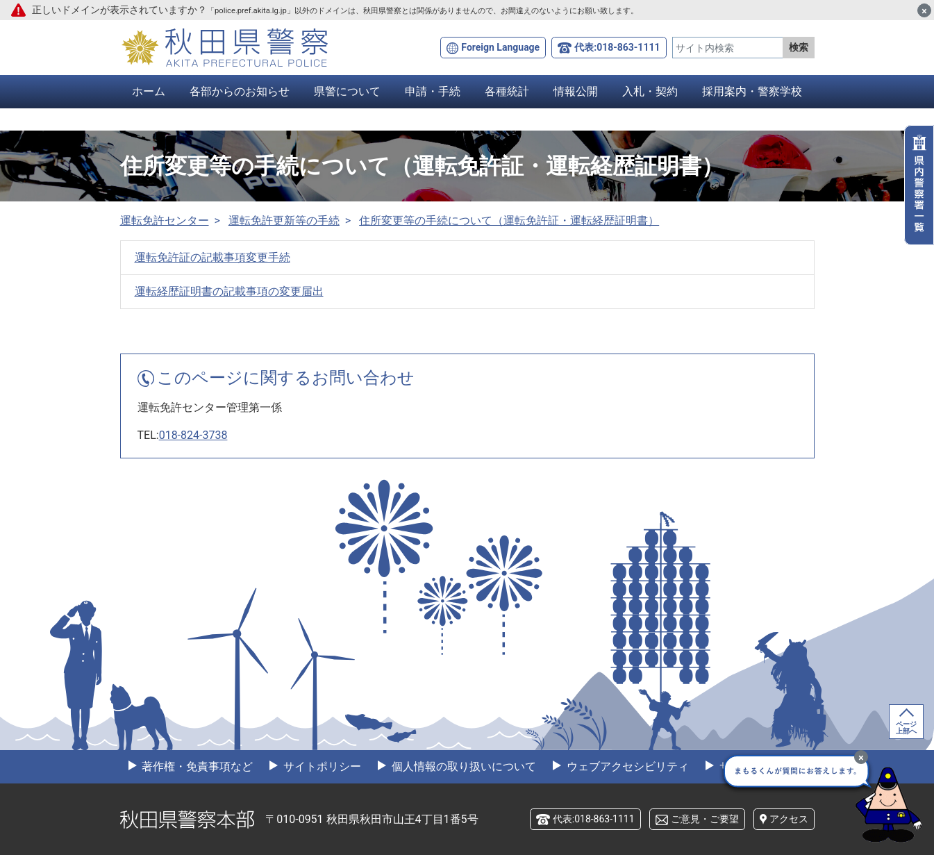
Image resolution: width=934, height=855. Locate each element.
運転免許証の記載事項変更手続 (212, 257)
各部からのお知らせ (240, 91)
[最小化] (861, 757)
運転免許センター (164, 220)
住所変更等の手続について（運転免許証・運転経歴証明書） (509, 220)
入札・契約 (650, 91)
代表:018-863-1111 (617, 47)
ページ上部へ (906, 727)
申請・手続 (432, 91)
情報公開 (575, 91)
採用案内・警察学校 (752, 91)
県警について (347, 91)
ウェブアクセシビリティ (626, 766)
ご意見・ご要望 (705, 818)
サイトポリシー (321, 766)
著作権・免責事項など (196, 766)
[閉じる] (924, 10)
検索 (798, 47)
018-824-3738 (193, 435)
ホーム (148, 91)
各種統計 (507, 91)
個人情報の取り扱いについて (462, 766)
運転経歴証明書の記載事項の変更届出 (229, 291)
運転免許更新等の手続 (284, 220)
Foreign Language (500, 47)
